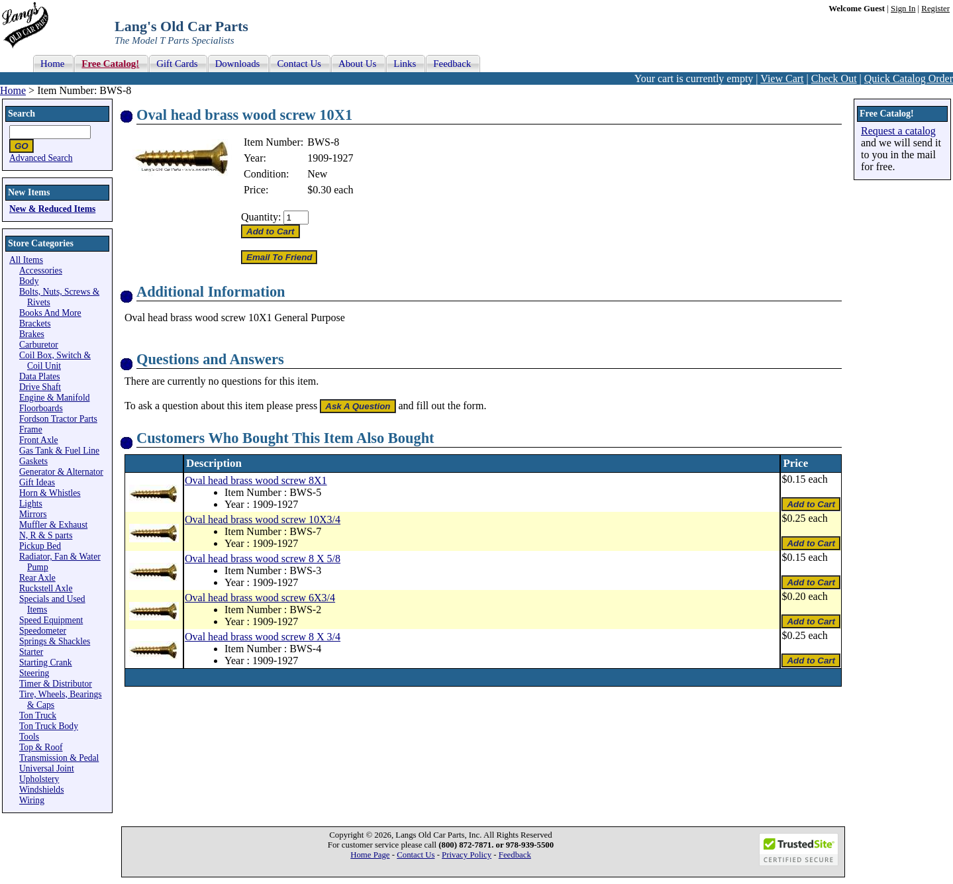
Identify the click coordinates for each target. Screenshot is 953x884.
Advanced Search (41, 158)
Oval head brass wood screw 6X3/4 (260, 597)
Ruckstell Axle (45, 588)
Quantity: (261, 216)
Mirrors (33, 514)
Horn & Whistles (50, 493)
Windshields (41, 790)
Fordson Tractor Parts (58, 419)
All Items (26, 260)
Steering (34, 673)
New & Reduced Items (52, 209)
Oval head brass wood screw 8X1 (256, 480)
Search (21, 114)
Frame (30, 429)
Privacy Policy (466, 854)
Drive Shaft (40, 387)
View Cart (781, 78)
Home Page (369, 854)
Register (935, 8)
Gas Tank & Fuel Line (59, 451)
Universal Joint (46, 768)
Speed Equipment (51, 620)
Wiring (31, 800)
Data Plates (39, 376)
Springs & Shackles (54, 641)
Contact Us (415, 854)
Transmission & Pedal (59, 758)
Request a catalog (898, 130)
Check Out (834, 78)
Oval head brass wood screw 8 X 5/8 (262, 558)
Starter (31, 652)
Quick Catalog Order (908, 78)
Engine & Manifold (54, 398)
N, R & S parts (45, 535)
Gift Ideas (37, 482)
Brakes (31, 334)
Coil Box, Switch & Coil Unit (55, 360)
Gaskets (33, 461)
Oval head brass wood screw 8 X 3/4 (262, 636)
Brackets (35, 323)
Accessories (40, 270)
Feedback (515, 854)
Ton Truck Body (48, 726)
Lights (30, 504)
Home (13, 90)
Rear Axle (37, 578)
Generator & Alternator (61, 472)
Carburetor (38, 345)
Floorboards (41, 408)
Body (28, 281)
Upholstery (39, 779)
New (317, 173)
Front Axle (38, 440)
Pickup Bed (40, 546)
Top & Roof (41, 747)
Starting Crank (45, 662)
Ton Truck (37, 715)
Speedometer (42, 631)
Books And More (50, 313)
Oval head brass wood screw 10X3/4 (262, 519)
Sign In (903, 8)
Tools (29, 737)
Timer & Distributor (55, 684)
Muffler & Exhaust (53, 525)
